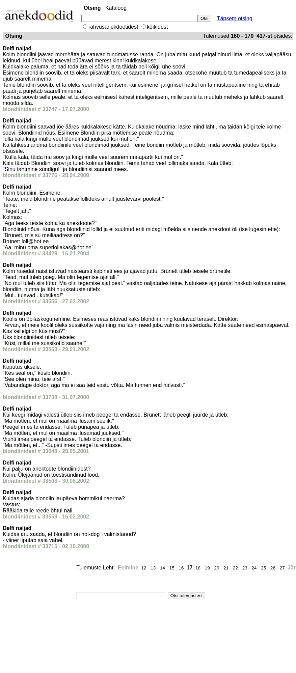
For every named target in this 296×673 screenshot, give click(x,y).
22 (235, 567)
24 (254, 567)
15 (171, 567)
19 (207, 567)
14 (162, 567)
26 (272, 567)
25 (263, 567)
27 (282, 567)
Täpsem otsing (234, 18)
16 (181, 567)
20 (216, 567)
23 (244, 567)
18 (197, 567)
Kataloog (116, 8)
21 (225, 567)
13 (153, 567)
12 (143, 567)
